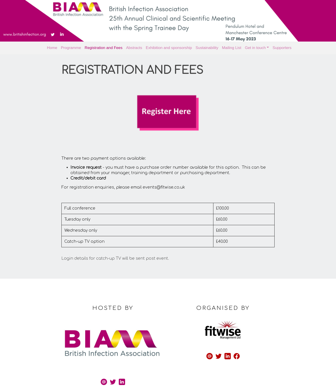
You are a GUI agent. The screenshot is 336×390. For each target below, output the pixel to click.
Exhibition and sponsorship (169, 48)
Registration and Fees (103, 48)
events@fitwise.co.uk (166, 183)
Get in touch (255, 48)
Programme (71, 48)
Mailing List (231, 48)
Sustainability (207, 48)
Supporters (282, 48)
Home (52, 48)
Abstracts (134, 48)
